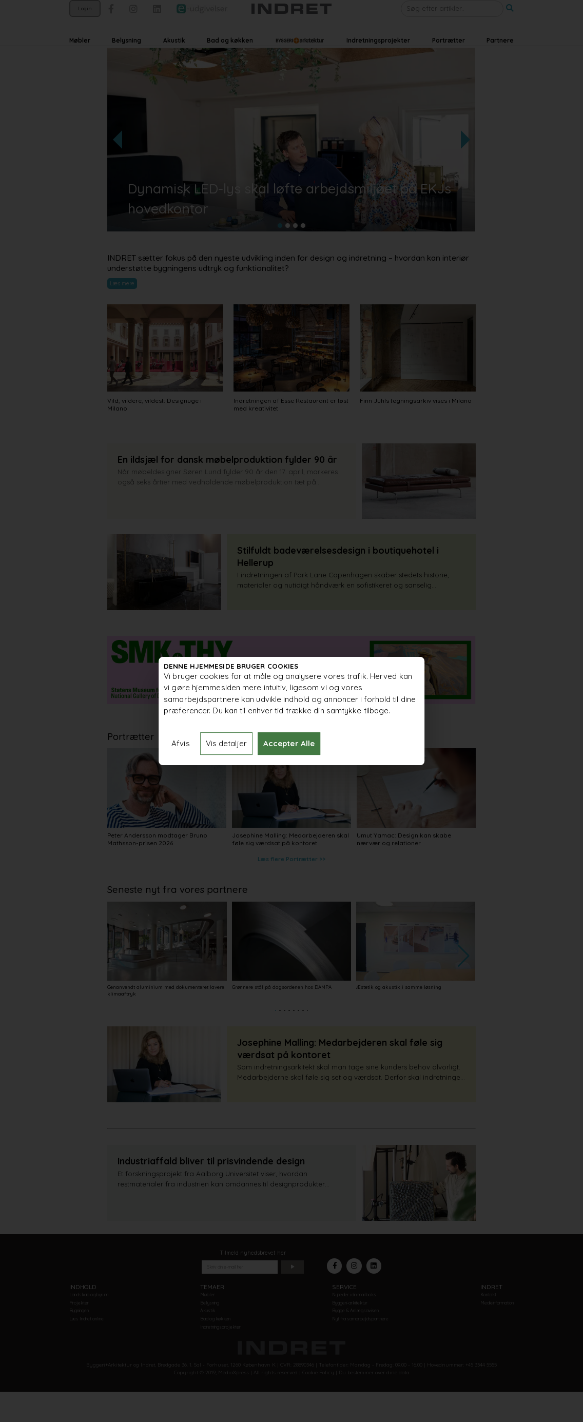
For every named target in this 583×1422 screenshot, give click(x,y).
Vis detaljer (226, 743)
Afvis (180, 743)
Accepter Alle (289, 743)
